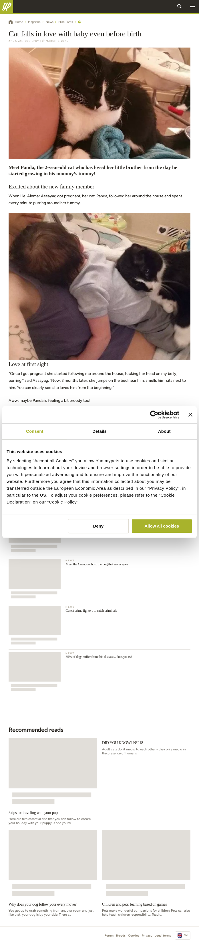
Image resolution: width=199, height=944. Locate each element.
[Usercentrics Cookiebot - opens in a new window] (154, 414)
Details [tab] (99, 431)
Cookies (133, 935)
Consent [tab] (34, 431)
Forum (109, 935)
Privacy (147, 935)
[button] (192, 6)
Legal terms (163, 935)
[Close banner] (190, 415)
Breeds (121, 935)
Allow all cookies (161, 526)
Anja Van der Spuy (24, 41)
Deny (98, 526)
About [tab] (164, 431)
